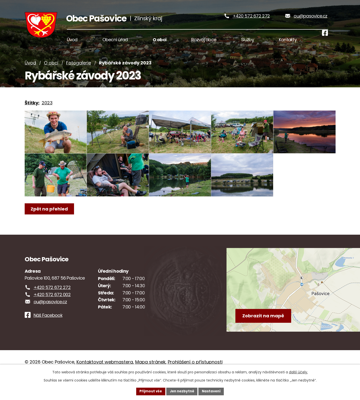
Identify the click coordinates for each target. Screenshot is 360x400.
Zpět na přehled (50, 229)
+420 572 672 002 (52, 314)
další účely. (298, 371)
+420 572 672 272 (251, 19)
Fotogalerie (78, 70)
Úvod (30, 70)
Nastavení (213, 391)
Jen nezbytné (182, 391)
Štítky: (32, 109)
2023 (47, 109)
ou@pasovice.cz (310, 19)
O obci (51, 70)
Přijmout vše (149, 391)
